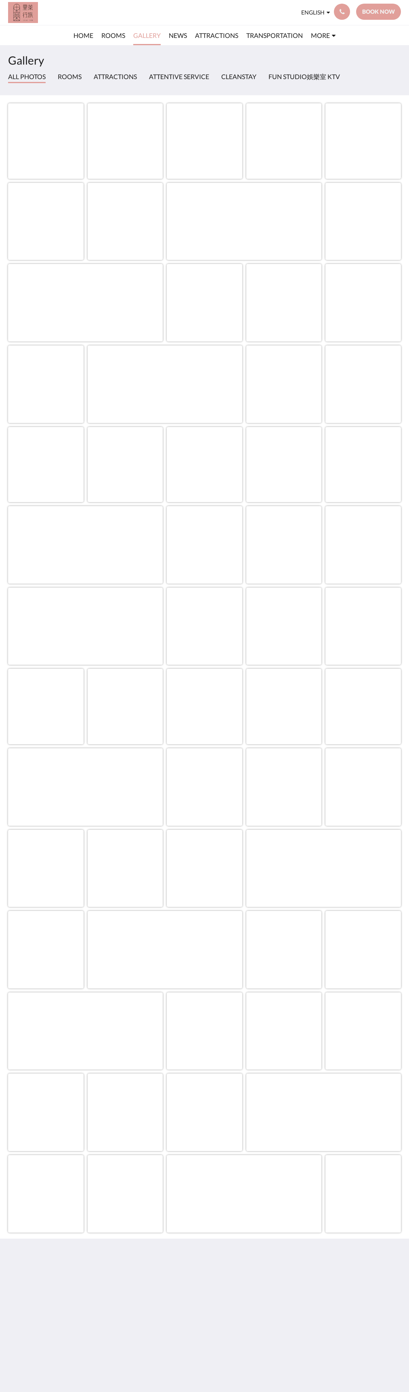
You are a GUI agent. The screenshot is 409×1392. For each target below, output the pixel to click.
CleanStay (238, 76)
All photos (27, 76)
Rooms (70, 76)
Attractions (115, 76)
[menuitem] (83, 35)
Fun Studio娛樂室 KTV (304, 76)
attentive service (179, 76)
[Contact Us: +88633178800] (342, 12)
